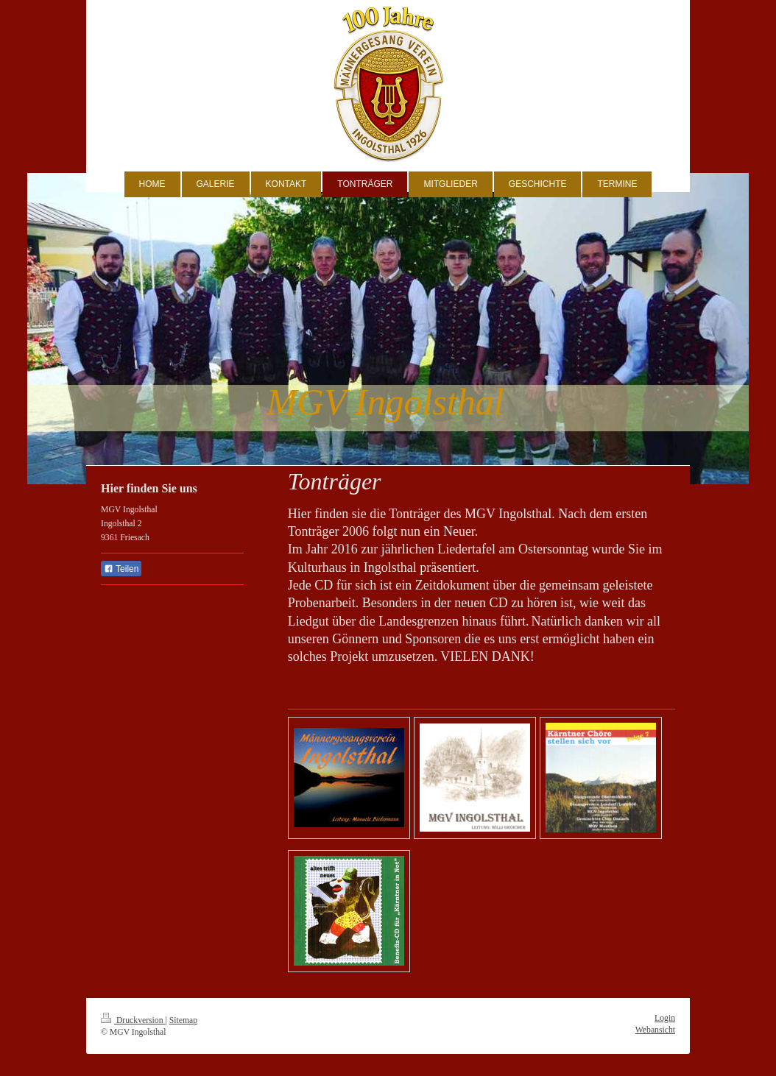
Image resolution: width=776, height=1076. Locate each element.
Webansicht (655, 1030)
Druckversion (133, 1020)
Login (665, 1018)
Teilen (121, 569)
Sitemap (183, 1020)
